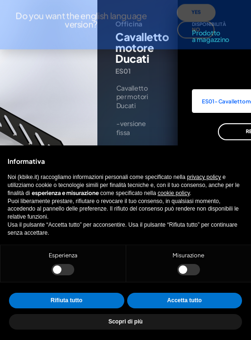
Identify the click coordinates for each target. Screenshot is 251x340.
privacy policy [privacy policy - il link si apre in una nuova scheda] (204, 177)
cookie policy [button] (173, 193)
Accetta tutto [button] (184, 300)
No (196, 16)
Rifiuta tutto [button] (66, 300)
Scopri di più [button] (125, 321)
